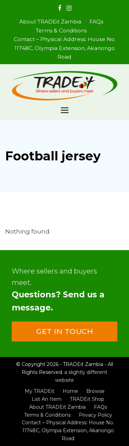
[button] (64, 110)
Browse (95, 391)
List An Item (47, 399)
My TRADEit (39, 391)
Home (70, 391)
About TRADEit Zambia (57, 407)
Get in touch (64, 331)
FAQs (100, 407)
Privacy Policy (95, 415)
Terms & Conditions (47, 415)
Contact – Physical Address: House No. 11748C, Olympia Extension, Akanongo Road (68, 430)
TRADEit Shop (87, 399)
